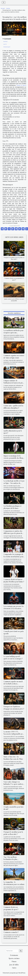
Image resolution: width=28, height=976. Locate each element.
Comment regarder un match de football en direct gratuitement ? (13, 683)
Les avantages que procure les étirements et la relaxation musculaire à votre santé (14, 608)
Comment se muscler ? (11, 932)
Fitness (14, 961)
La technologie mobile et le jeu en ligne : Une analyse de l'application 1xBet (14, 483)
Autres (8, 8)
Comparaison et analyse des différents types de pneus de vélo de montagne (13, 533)
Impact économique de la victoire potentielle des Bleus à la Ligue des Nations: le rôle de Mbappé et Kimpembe (14, 459)
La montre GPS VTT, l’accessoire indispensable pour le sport (14, 734)
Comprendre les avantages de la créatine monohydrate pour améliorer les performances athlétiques (13, 557)
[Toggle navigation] (3, 2)
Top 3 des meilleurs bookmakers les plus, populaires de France (11, 859)
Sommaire (7, 39)
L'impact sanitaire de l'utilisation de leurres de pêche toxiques (14, 382)
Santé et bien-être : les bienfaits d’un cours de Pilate (13, 758)
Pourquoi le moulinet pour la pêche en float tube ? (14, 258)
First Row (5, 41)
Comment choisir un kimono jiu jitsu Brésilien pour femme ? (14, 580)
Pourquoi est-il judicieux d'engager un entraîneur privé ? (14, 707)
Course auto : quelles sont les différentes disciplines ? (13, 407)
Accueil (3, 8)
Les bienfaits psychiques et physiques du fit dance (12, 507)
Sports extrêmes (14, 958)
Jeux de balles (14, 965)
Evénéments (14, 955)
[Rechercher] (12, 950)
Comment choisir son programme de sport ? (14, 279)
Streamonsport (6, 47)
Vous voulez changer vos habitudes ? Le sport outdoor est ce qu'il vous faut (13, 784)
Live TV (5, 44)
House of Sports (21, 85)
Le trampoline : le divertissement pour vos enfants (14, 883)
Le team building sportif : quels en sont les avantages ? (13, 657)
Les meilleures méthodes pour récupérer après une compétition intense (13, 332)
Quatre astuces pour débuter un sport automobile (14, 299)
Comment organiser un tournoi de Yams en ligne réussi (14, 356)
